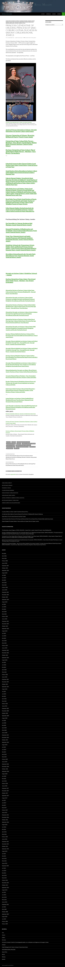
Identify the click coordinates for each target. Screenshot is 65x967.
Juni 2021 (4, 693)
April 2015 (4, 858)
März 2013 (4, 899)
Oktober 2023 (5, 626)
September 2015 (5, 848)
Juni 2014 (4, 870)
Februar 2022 (5, 674)
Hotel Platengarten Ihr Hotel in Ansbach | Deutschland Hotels (15, 947)
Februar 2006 (5, 921)
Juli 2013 (4, 892)
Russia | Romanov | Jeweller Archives (10, 492)
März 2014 (4, 877)
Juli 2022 (4, 662)
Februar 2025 (5, 587)
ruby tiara (17, 448)
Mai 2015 (4, 856)
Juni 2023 (4, 635)
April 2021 (4, 698)
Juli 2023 (4, 633)
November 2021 (5, 681)
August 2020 (4, 718)
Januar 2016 (4, 839)
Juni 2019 (4, 749)
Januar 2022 (4, 676)
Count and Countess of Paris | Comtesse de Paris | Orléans (19, 20)
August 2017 (4, 798)
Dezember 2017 (5, 788)
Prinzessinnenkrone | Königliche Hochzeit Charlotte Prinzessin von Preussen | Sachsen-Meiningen (32, 533)
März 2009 (4, 909)
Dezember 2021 (5, 679)
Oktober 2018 (5, 768)
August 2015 (4, 851)
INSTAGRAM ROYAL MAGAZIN (8, 949)
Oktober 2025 (5, 568)
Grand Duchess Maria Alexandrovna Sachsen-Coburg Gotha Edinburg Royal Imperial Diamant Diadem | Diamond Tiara (21, 172)
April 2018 (4, 781)
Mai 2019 (4, 752)
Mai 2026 (4, 553)
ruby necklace (10, 448)
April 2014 (4, 875)
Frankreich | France (6, 487)
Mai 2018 (4, 778)
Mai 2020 (4, 725)
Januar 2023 (4, 647)
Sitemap (3, 956)
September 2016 (5, 822)
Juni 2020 (4, 722)
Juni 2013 (4, 894)
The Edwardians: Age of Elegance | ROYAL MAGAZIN (13, 530)
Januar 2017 (4, 812)
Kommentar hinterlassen (30, 37)
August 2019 (4, 744)
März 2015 (4, 860)
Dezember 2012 (5, 904)
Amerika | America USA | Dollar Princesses (11, 502)
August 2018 (4, 773)
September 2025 (5, 570)
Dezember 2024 (5, 592)
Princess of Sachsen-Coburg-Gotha (23, 445)
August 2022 (4, 660)
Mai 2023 (4, 638)
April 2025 (4, 582)
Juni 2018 (4, 776)
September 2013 (5, 887)
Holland (3, 944)
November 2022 (5, 652)
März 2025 (4, 585)
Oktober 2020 (5, 713)
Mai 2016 (4, 829)
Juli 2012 (4, 906)
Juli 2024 (4, 604)
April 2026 (4, 555)
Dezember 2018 (5, 764)
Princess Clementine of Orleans (28, 443)
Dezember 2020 (5, 708)
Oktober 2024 (5, 597)
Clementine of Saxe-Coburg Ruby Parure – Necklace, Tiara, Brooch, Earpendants (19, 122)
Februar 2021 (5, 703)
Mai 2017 (4, 805)
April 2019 (4, 754)
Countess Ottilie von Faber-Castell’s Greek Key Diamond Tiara (15, 511)
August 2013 (4, 889)
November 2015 (5, 844)
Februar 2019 (5, 759)
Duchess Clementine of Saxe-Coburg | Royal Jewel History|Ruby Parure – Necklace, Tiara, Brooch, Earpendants (21, 151)
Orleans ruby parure (11, 443)
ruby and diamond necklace (22, 446)
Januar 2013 (4, 902)
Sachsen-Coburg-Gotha (20, 23)
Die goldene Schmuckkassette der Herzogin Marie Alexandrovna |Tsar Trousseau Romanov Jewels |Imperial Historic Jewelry (20, 255)
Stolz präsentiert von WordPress (7, 965)
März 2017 (4, 807)
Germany (4, 939)
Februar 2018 (5, 783)
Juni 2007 (4, 919)
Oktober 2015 (5, 846)
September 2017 (5, 795)
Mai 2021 (4, 696)
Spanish (3, 959)
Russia (3, 954)
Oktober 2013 (5, 885)
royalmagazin (19, 37)
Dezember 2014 (5, 865)
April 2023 (4, 640)
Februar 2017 (5, 810)
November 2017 (5, 790)
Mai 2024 (4, 609)
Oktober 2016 (5, 819)
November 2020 (5, 710)
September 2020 (5, 715)
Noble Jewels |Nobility (7, 482)
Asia (3, 932)
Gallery (3, 937)
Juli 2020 (4, 720)
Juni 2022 (4, 664)
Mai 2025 (4, 580)
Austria (3, 935)
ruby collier (32, 446)
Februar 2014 (5, 880)
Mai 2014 (4, 873)
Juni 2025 (4, 577)
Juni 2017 (4, 802)
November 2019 (5, 737)
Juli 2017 (4, 800)
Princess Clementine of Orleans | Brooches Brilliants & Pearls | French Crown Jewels (20, 136)
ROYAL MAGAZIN (7, 14)
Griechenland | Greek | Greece (8, 495)
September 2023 (5, 628)
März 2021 (4, 701)
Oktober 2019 (5, 739)
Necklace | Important (20, 22)
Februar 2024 (5, 616)
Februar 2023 (5, 645)
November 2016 (5, 817)
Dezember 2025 (5, 565)
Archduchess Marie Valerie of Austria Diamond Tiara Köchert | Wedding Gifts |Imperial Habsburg (22, 514)
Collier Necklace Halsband (8, 490)
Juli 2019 (4, 747)
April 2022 (4, 669)
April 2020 (4, 727)
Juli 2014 (4, 868)
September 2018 (5, 771)
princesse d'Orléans (11, 446)
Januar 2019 (4, 761)
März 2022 (4, 672)
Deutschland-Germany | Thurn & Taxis (10, 500)
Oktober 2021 (5, 684)
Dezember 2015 (5, 841)
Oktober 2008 (5, 911)
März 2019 (4, 756)
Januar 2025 (4, 589)
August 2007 (4, 916)
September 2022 (5, 657)
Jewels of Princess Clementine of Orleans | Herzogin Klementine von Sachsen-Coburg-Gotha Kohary (21, 130)
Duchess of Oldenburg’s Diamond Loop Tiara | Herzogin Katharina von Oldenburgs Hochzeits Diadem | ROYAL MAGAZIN (27, 532)
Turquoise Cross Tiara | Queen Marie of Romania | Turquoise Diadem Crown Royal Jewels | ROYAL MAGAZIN (25, 536)
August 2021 (4, 689)
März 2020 (4, 730)
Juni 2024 (4, 606)
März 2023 (4, 643)
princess (19, 443)
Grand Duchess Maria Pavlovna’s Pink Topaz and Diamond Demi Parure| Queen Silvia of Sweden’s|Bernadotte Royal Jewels (27, 519)
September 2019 (5, 742)
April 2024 (4, 611)
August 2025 (4, 572)
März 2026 (4, 558)
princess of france (10, 445)
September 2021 (5, 686)
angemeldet (13, 474)
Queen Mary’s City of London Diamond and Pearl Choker (14, 516)
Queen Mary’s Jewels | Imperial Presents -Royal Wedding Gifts (38, 530)
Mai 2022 (4, 667)
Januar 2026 (4, 563)
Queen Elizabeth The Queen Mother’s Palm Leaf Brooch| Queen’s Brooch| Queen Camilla (20, 521)
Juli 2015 (4, 853)
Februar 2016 (5, 836)
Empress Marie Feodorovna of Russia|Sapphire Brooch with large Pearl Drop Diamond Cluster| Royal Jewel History (22, 463)
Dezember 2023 (5, 621)
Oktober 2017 (5, 793)
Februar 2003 (5, 923)
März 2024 (4, 614)
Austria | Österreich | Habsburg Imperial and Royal (13, 497)
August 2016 (4, 824)
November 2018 (5, 766)
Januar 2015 (4, 863)
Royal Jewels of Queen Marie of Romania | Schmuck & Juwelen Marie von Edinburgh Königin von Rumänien (32, 537)
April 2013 (4, 897)
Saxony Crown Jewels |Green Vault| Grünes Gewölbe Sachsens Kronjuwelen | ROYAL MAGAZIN (22, 539)
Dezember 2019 (5, 735)
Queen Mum (4, 952)
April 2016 (4, 831)
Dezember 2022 (5, 650)
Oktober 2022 (5, 655)
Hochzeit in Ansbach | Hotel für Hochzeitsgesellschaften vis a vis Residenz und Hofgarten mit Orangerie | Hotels (25, 942)
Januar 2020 (4, 732)
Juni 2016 (4, 827)
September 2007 (5, 914)
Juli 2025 (4, 575)
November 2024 (5, 594)
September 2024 (5, 599)
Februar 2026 (5, 560)
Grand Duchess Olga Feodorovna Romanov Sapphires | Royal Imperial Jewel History (28, 544)
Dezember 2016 (5, 814)
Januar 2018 (4, 785)
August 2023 (4, 631)
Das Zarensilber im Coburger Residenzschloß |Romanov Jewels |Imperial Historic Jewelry (19, 224)
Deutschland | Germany (7, 485)
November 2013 (5, 882)
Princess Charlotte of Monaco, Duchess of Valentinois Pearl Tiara (21, 413)
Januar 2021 (4, 706)
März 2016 (4, 834)
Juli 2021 (4, 691)
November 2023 (5, 623)
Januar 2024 (4, 618)
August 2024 (4, 601)
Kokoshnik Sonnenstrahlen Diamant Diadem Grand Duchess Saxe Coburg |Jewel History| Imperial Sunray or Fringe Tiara (21, 165)
